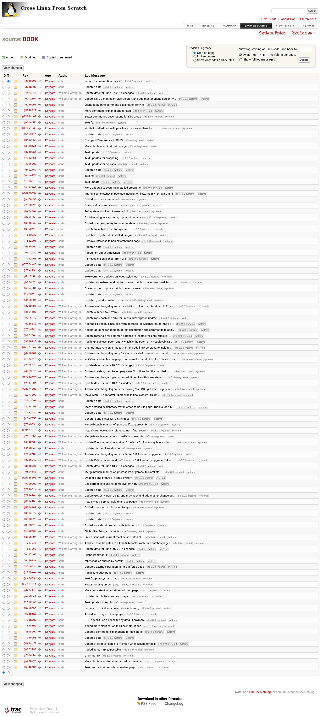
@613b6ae (30, 614)
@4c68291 (30, 300)
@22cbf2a (30, 566)
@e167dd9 (30, 555)
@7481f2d (30, 412)
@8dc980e (30, 276)
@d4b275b (30, 170)
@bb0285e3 (29, 478)
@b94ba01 (30, 667)
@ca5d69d (30, 578)
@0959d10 (30, 229)
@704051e (30, 490)
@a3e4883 (30, 122)
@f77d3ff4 (29, 377)
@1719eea (30, 572)
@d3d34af (30, 146)
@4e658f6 (30, 371)
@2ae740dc (29, 389)
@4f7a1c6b (29, 128)
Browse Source (256, 25)
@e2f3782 (30, 649)
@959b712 (30, 341)
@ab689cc (30, 466)
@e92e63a (30, 324)
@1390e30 (30, 531)
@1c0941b (30, 182)
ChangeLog (174, 703)
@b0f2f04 (30, 336)
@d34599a (30, 247)
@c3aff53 (30, 418)
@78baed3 (30, 620)
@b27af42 (30, 211)
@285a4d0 (30, 87)
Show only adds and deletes (213, 60)
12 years (50, 81)
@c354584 (30, 288)
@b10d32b (30, 282)
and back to (296, 49)
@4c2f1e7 (30, 187)
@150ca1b (30, 359)
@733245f (30, 158)
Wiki (190, 25)
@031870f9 (29, 430)
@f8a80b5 (30, 626)
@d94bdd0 (30, 442)
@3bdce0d (30, 81)
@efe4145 (30, 472)
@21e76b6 (30, 436)
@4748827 (30, 111)
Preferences (308, 19)
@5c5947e (30, 134)
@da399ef (30, 105)
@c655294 (30, 537)
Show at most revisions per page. (267, 55)
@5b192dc (30, 484)
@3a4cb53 (30, 407)
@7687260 (30, 549)
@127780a (30, 395)
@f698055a (29, 193)
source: (12, 39)
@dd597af (30, 561)
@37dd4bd (30, 306)
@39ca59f (30, 401)
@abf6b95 (30, 199)
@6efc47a (30, 318)
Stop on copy (204, 53)
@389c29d (30, 632)
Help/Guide (268, 19)
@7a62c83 (30, 454)
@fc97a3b (30, 543)
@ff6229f (30, 241)
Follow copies (204, 56)
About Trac (288, 19)
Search (308, 25)
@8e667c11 (29, 584)
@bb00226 (30, 519)
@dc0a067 (30, 99)
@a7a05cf (30, 596)
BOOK (30, 39)
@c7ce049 (30, 460)
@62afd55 (30, 217)
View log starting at (260, 49)
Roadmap (229, 25)
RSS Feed (148, 703)
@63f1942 (30, 252)
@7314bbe (30, 655)
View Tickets (285, 25)
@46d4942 (30, 507)
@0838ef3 (30, 525)
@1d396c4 (30, 602)
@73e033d (30, 424)
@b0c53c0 (30, 223)
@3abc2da (30, 164)
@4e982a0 (30, 448)
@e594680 (30, 312)
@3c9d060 (30, 140)
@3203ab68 (29, 116)
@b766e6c (30, 608)
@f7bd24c (30, 330)
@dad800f (30, 353)
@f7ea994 (30, 270)
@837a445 (30, 93)
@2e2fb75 (30, 365)
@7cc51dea (29, 347)
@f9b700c (30, 383)
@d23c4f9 (30, 590)
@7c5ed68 (30, 638)
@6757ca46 (29, 265)
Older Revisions (302, 32)
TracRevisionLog (260, 692)
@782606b (30, 495)
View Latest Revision (272, 32)
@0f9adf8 (30, 644)
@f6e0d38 (30, 235)
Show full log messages (257, 59)
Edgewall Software (46, 712)
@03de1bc (30, 501)
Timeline (208, 25)
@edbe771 (30, 176)
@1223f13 (30, 294)
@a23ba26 (30, 661)
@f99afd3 (30, 258)
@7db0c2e (30, 205)
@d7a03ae (30, 152)
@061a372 (30, 513)
